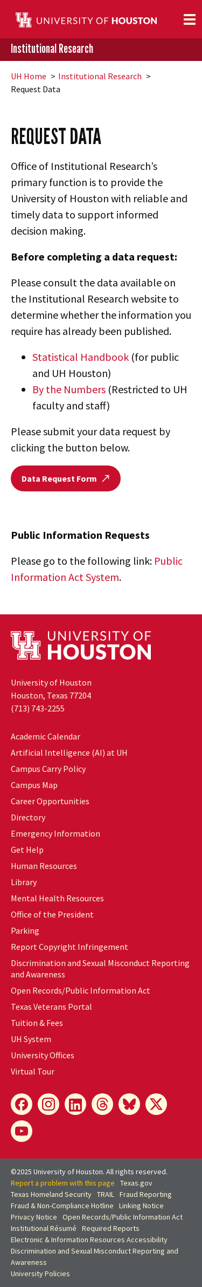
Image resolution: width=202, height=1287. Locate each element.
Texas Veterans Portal (51, 1006)
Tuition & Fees (37, 1022)
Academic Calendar (45, 736)
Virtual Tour (32, 1071)
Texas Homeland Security (51, 1194)
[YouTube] (21, 1131)
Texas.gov (136, 1183)
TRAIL (105, 1194)
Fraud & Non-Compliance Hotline (62, 1205)
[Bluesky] (129, 1104)
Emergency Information (55, 833)
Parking (25, 930)
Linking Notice (141, 1205)
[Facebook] (21, 1104)
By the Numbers (69, 389)
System (31, 1038)
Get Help (27, 849)
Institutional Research (52, 49)
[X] (156, 1104)
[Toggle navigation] (189, 19)
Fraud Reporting (146, 1194)
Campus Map (34, 784)
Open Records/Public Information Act (80, 990)
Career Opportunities (50, 801)
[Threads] (102, 1104)
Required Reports (111, 1228)
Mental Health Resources (57, 898)
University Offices (42, 1055)
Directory (28, 817)
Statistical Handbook (80, 357)
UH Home (28, 76)
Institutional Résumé (43, 1228)
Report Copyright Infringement (69, 946)
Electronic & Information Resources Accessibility (89, 1239)
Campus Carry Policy (48, 768)
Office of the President (52, 914)
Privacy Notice (34, 1217)
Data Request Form (66, 478)
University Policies (40, 1273)
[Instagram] (48, 1104)
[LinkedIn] (75, 1104)
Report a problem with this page (63, 1183)
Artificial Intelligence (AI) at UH (69, 752)
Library (24, 882)
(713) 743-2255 (38, 708)
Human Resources (44, 865)
